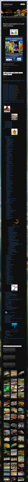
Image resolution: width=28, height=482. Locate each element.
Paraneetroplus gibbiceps (10, 183)
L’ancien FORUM (7, 330)
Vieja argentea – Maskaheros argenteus (12, 198)
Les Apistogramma (8, 209)
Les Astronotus (8, 203)
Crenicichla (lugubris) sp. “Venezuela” (13, 235)
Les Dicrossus (7, 255)
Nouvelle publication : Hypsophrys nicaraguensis (9, 92)
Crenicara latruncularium (10, 217)
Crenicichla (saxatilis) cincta (12, 249)
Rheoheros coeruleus (9, 187)
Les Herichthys (8, 160)
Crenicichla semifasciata (11, 246)
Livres (5, 113)
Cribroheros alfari (9, 153)
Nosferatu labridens (9, 177)
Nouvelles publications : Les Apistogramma (8, 94)
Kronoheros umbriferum (10, 170)
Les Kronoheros (8, 169)
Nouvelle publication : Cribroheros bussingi (8, 85)
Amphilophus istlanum (9, 142)
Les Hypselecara (8, 263)
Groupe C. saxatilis (10, 248)
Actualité (11, 80)
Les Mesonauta (8, 272)
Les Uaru (7, 282)
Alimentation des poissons (8, 292)
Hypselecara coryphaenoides (10, 264)
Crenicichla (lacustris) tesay (12, 238)
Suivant (23, 19)
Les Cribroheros (8, 152)
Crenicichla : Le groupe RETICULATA (13, 242)
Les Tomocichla (8, 194)
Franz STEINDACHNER (8, 322)
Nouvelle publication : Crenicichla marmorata (8, 86)
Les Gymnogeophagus (9, 258)
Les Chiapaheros (8, 145)
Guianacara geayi (9, 257)
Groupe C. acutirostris (10, 230)
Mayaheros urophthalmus (10, 175)
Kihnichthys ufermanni (9, 168)
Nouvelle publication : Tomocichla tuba (8, 91)
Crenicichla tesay (11, 229)
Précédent (4, 19)
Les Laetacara (7, 270)
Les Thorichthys (8, 192)
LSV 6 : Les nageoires (8, 303)
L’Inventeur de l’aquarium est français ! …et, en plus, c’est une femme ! (14, 318)
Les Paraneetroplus (8, 182)
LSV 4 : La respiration (8, 301)
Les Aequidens (8, 205)
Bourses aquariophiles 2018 (8, 126)
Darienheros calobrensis (10, 159)
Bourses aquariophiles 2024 (17, 80)
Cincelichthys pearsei (9, 151)
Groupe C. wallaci (10, 253)
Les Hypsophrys (8, 164)
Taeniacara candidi (9, 281)
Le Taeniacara (7, 280)
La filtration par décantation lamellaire (11, 308)
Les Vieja (7, 197)
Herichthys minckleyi (9, 162)
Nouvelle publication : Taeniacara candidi (8, 93)
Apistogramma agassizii (10, 211)
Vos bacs (6, 333)
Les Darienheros (8, 158)
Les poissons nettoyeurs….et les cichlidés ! (11, 297)
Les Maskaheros (8, 171)
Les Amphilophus (8, 140)
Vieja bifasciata (9, 199)
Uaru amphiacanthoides (10, 283)
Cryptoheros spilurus (9, 157)
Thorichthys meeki (9, 193)
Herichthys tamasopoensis (10, 163)
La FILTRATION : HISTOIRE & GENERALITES (12, 307)
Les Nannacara (8, 274)
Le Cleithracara (8, 214)
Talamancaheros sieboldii (10, 191)
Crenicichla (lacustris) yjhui (12, 236)
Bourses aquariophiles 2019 (8, 125)
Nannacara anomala (9, 275)
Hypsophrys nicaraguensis (10, 165)
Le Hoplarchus (8, 266)
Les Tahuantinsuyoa (8, 276)
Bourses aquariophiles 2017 (8, 127)
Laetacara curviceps (9, 271)
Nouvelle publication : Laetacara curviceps (8, 99)
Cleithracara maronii (9, 215)
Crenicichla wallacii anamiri (12, 254)
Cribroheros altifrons (9, 154)
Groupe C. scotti (10, 252)
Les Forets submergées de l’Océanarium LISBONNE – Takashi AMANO (14, 338)
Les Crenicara (7, 216)
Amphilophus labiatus (9, 143)
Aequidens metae (9, 206)
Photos (6, 336)
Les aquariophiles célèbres (7, 317)
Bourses (13, 80)
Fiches (4, 128)
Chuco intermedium (9, 148)
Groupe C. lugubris (10, 231)
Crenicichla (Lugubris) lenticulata (13, 232)
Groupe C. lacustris (10, 234)
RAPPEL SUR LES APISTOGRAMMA (11, 210)
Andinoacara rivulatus (9, 208)
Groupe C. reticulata (10, 241)
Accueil (4, 104)
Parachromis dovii (9, 180)
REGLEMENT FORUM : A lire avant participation (12, 331)
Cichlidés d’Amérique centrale (8, 136)
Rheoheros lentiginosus (10, 188)
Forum (4, 339)
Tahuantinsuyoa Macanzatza (10, 277)
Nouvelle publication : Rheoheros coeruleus (8, 97)
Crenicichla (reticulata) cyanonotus (14, 243)
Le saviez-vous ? (7, 298)
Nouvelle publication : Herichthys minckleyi (8, 88)
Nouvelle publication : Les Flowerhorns (8, 98)
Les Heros (7, 260)
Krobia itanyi (8, 269)
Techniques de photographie (9, 309)
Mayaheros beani (9, 174)
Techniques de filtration (9, 306)
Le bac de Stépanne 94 (9, 335)
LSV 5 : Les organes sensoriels (10, 302)
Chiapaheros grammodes (10, 146)
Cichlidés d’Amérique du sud (8, 202)
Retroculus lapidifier (9, 185)
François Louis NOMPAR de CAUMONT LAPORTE (11, 321)
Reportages (6, 337)
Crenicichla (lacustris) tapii (12, 237)
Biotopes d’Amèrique (7, 332)
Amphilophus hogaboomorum (10, 141)
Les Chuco (7, 147)
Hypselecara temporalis (10, 265)
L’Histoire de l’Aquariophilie (8, 316)
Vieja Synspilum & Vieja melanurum (11, 200)
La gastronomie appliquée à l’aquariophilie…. (11, 295)
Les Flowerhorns (8, 137)
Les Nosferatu (7, 176)
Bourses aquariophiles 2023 (8, 122)
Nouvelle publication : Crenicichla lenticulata (8, 87)
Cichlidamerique (8, 4)
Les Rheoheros (8, 186)
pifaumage (23, 80)
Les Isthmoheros (8, 166)
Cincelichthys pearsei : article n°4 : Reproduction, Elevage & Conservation (12, 100)
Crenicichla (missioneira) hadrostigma (14, 240)
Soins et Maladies (7, 296)
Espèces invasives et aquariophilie (10, 315)
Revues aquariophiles (7, 112)
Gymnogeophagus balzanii (10, 259)
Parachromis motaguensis (10, 181)
